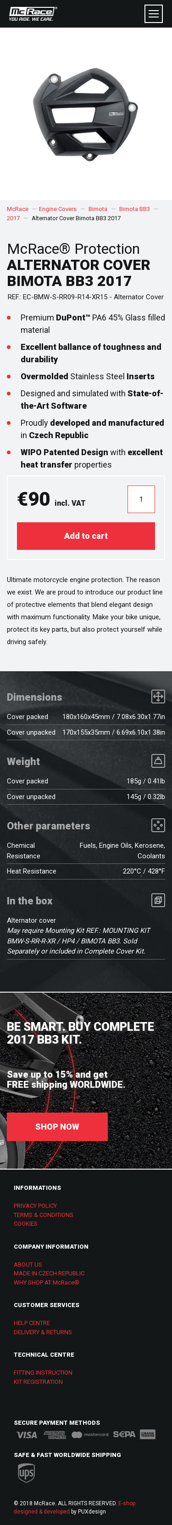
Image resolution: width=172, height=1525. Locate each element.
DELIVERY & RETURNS (43, 1332)
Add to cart (86, 536)
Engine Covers (58, 209)
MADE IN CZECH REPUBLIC (49, 1273)
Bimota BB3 (134, 209)
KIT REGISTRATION (38, 1381)
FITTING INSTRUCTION (43, 1372)
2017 (13, 218)
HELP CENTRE (32, 1322)
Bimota (98, 209)
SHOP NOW (57, 1126)
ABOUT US (28, 1264)
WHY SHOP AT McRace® (46, 1282)
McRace (17, 209)
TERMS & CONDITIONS (43, 1214)
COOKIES (26, 1223)
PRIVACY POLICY (35, 1205)
